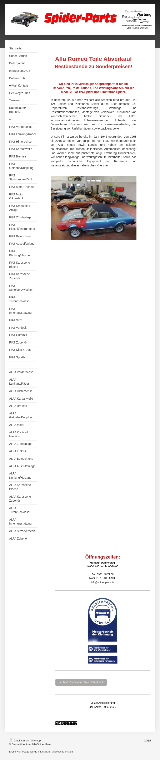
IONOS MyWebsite (53, 751)
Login (147, 740)
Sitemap (36, 740)
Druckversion (19, 740)
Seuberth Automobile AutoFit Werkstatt (81, 682)
